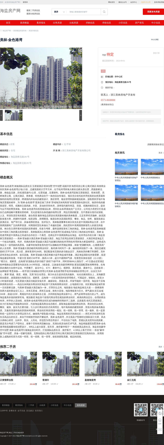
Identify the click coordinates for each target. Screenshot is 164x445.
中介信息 (156, 23)
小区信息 (123, 23)
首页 (8, 23)
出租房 (42, 405)
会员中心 (133, 2)
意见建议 (30, 411)
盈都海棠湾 (90, 380)
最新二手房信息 (33, 10)
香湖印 (45, 380)
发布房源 (81, 405)
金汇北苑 (131, 380)
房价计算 (156, 53)
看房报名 (41, 23)
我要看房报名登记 (155, 144)
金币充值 (21, 411)
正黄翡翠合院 (6, 380)
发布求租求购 (159, 2)
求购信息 (90, 23)
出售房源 (57, 23)
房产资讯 (139, 23)
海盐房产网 (10, 10)
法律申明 (4, 411)
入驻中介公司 (145, 2)
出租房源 (74, 23)
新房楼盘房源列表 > (20, 31)
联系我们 (39, 411)
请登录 (25, 2)
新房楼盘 (24, 23)
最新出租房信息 (33, 14)
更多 (160, 153)
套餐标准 (12, 411)
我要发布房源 (153, 12)
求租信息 (106, 23)
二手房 (31, 405)
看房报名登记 (107, 105)
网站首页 (111, 2)
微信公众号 (122, 2)
